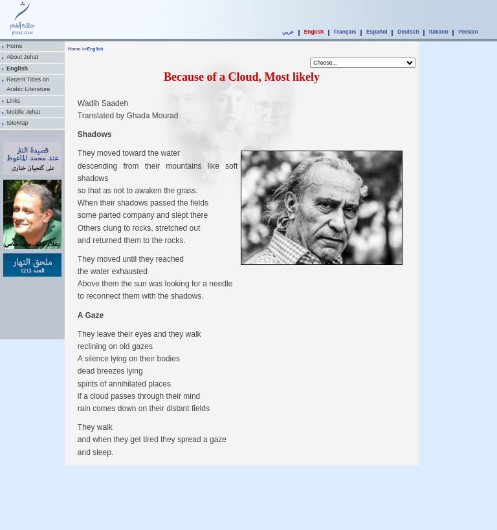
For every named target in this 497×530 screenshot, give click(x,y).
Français (345, 31)
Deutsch (408, 31)
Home (14, 46)
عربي (288, 31)
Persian (468, 31)
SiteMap (17, 123)
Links (13, 101)
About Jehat (22, 57)
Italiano (438, 31)
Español (377, 31)
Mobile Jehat (23, 112)
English (314, 31)
